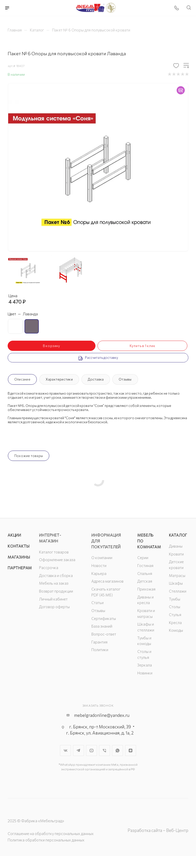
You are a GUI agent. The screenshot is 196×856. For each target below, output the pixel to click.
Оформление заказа (57, 559)
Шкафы (176, 583)
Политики (99, 649)
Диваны (175, 546)
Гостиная (145, 565)
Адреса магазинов (107, 581)
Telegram (78, 750)
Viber (104, 750)
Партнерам (20, 567)
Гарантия (99, 642)
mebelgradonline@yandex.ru (101, 715)
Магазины (19, 557)
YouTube (91, 750)
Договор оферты (54, 606)
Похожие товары (28, 456)
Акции (14, 535)
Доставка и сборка (56, 575)
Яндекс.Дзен (130, 750)
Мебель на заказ (53, 583)
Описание (22, 379)
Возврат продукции (56, 591)
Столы (174, 606)
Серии (142, 557)
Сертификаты (103, 618)
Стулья (175, 614)
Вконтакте (65, 750)
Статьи (97, 602)
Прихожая (146, 589)
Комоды (176, 630)
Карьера (98, 573)
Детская (144, 581)
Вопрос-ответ (103, 634)
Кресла (175, 622)
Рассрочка (48, 567)
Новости (98, 565)
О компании (101, 557)
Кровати (176, 554)
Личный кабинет (53, 599)
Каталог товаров (54, 552)
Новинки (144, 673)
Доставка (96, 379)
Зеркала (144, 665)
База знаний (101, 626)
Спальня (144, 573)
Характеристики (59, 379)
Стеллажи (177, 591)
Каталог (178, 535)
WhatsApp (117, 750)
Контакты (18, 546)
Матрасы (177, 575)
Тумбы (174, 599)
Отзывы (125, 379)
